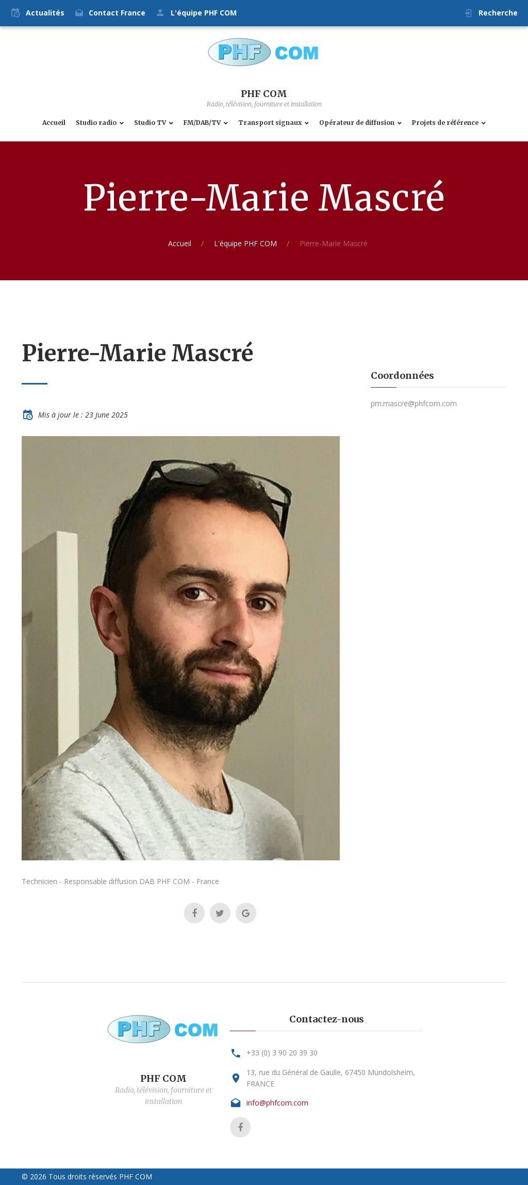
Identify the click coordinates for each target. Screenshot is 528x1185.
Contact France (117, 13)
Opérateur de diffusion (356, 122)
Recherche (498, 13)
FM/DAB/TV (202, 122)
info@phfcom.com (277, 1103)
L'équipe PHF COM (204, 13)
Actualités (45, 13)
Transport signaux (270, 122)
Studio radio (96, 122)
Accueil (53, 122)
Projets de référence (445, 122)
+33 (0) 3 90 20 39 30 (282, 1053)
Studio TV (150, 122)
